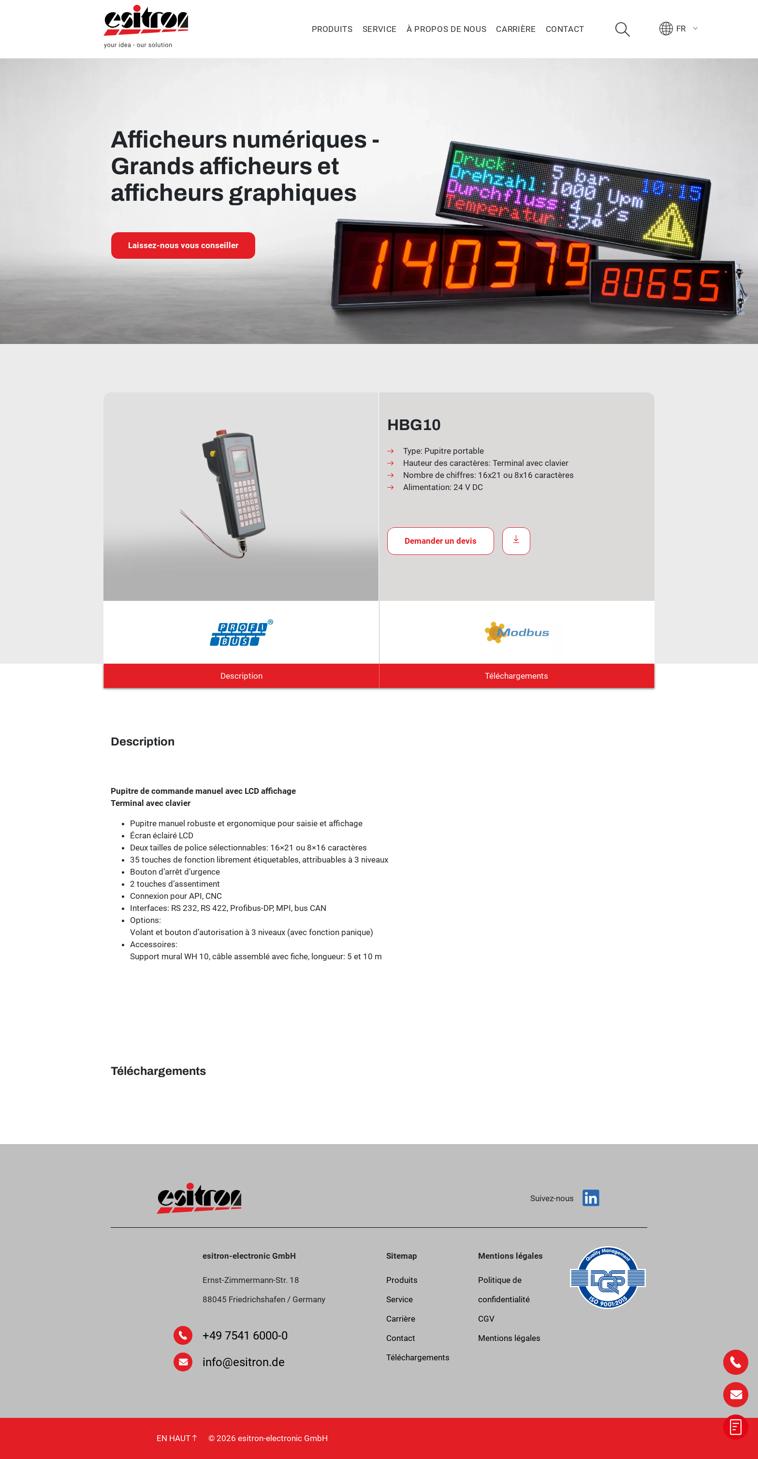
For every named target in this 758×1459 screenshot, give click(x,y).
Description (241, 676)
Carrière (516, 29)
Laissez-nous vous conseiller (183, 245)
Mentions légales (509, 1338)
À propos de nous (446, 29)
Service (380, 29)
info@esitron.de (244, 1362)
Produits (332, 29)
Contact (565, 29)
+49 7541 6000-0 (245, 1335)
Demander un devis (441, 541)
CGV (486, 1319)
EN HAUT (177, 1438)
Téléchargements (516, 676)
